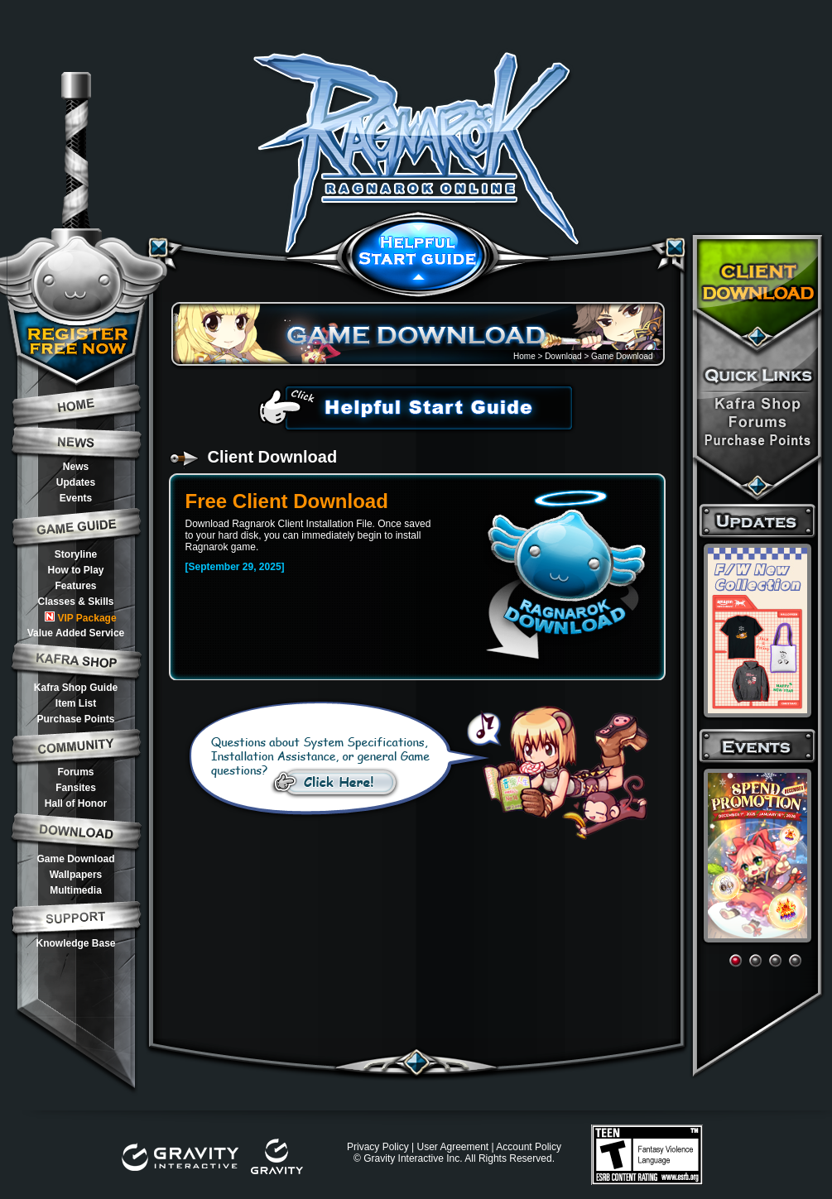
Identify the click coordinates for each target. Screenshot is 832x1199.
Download (563, 356)
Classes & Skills (75, 601)
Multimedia (76, 890)
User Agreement (452, 1147)
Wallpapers (76, 874)
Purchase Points (75, 719)
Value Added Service (76, 633)
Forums (75, 772)
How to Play (75, 570)
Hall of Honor (76, 803)
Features (75, 586)
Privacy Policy (378, 1147)
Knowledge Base (75, 943)
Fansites (75, 788)
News (76, 466)
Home (524, 356)
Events (76, 498)
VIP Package (80, 617)
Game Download (75, 859)
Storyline (76, 554)
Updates (75, 482)
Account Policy (528, 1147)
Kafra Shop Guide (76, 687)
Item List (75, 703)
